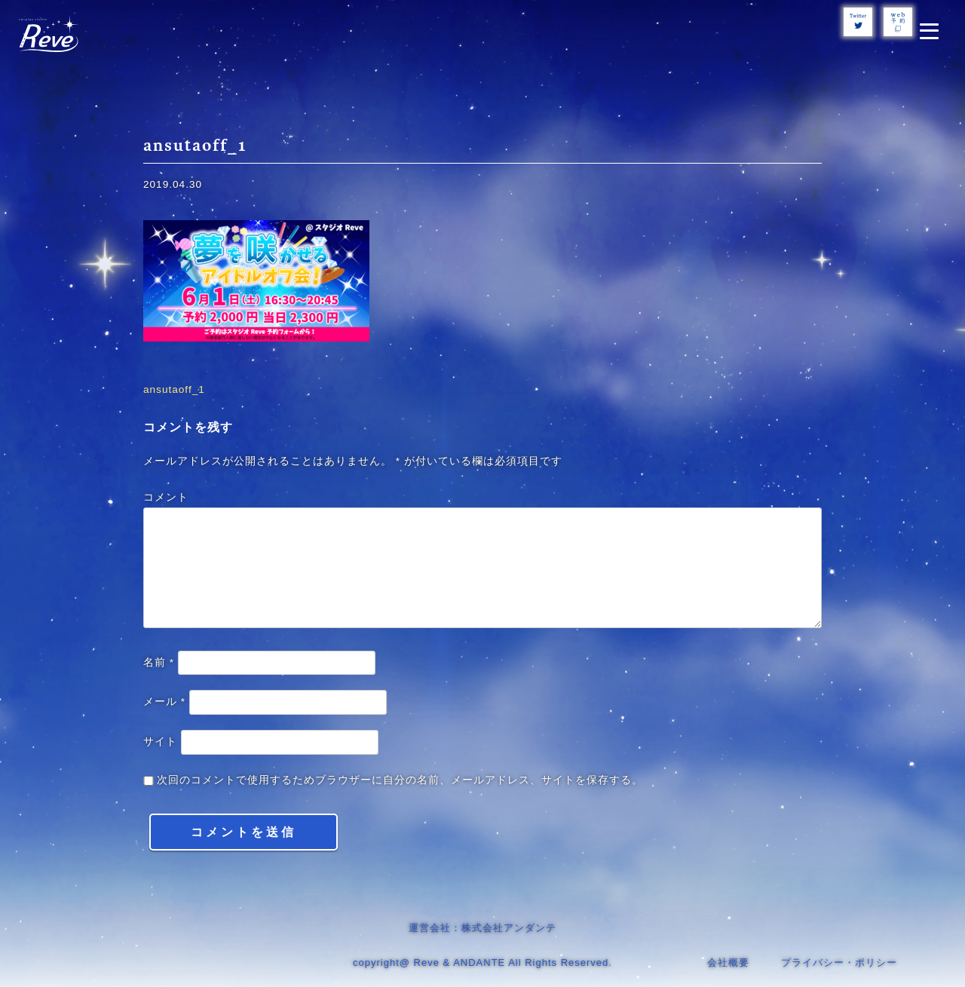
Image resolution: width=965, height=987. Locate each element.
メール (164, 701)
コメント (165, 497)
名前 (158, 662)
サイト (160, 741)
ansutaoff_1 (174, 389)
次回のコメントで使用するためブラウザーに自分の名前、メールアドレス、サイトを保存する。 (400, 780)
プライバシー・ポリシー (839, 962)
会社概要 (728, 962)
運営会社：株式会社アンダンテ (482, 927)
